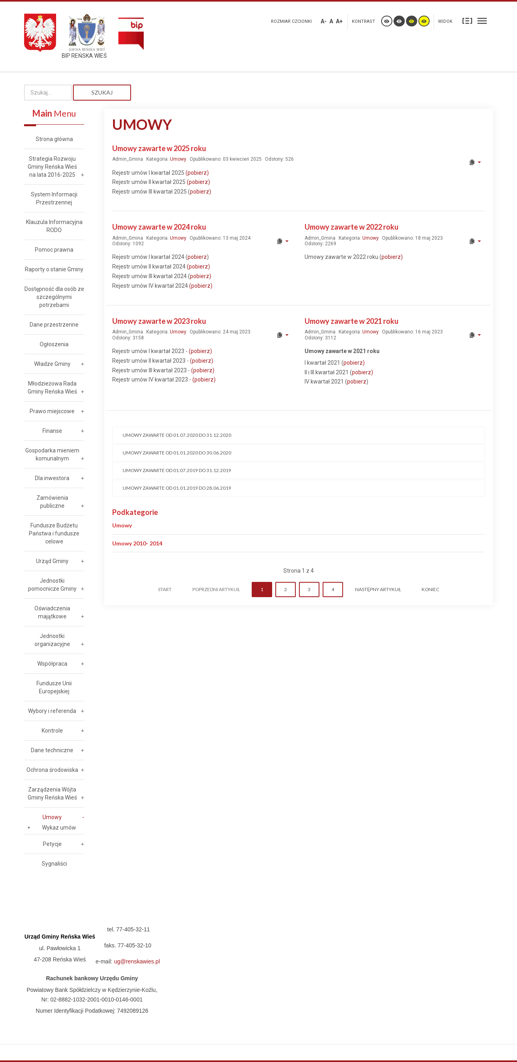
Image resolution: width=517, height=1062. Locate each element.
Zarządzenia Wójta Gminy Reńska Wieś (52, 793)
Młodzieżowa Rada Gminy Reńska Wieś (52, 387)
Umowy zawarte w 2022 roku (351, 226)
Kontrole (52, 730)
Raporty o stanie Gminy (54, 269)
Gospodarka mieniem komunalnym (52, 454)
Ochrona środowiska (52, 770)
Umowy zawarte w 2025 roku (159, 148)
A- (324, 21)
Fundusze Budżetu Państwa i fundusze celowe (54, 533)
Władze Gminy (52, 364)
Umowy (178, 159)
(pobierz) (197, 173)
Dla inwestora (52, 478)
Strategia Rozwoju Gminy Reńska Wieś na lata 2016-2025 (52, 166)
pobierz (197, 257)
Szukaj (102, 92)
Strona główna (54, 139)
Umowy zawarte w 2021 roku (351, 321)
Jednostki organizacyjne (52, 640)
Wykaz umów (59, 827)
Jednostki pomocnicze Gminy (52, 584)
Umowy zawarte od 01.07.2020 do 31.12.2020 (177, 435)
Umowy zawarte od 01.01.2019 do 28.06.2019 (177, 488)
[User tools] (474, 162)
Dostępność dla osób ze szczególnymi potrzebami (54, 297)
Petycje (52, 844)
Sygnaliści (54, 863)
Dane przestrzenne (54, 324)
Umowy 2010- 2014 (137, 543)
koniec (430, 589)
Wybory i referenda (52, 711)
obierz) (204, 360)
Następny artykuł (378, 589)
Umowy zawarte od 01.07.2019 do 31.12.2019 (177, 470)
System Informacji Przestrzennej (54, 198)
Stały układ (467, 20)
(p (192, 360)
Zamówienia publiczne (52, 502)
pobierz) (200, 191)
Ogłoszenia (54, 344)
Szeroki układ (482, 20)
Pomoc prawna (54, 249)
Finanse (52, 431)
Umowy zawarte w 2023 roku (159, 321)
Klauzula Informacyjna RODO (54, 226)
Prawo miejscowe (52, 411)
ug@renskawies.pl (137, 961)
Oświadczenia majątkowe (52, 612)
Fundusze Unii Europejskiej (54, 687)
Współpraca (52, 663)
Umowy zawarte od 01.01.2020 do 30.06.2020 (177, 453)
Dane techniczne (52, 750)
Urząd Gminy (52, 561)
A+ (339, 21)
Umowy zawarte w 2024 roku (159, 226)
